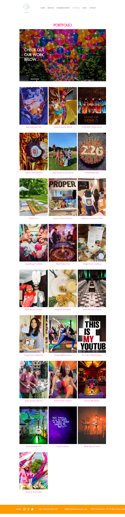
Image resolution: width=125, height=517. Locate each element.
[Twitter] (32, 509)
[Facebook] (28, 509)
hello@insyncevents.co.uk (78, 509)
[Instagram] (24, 509)
